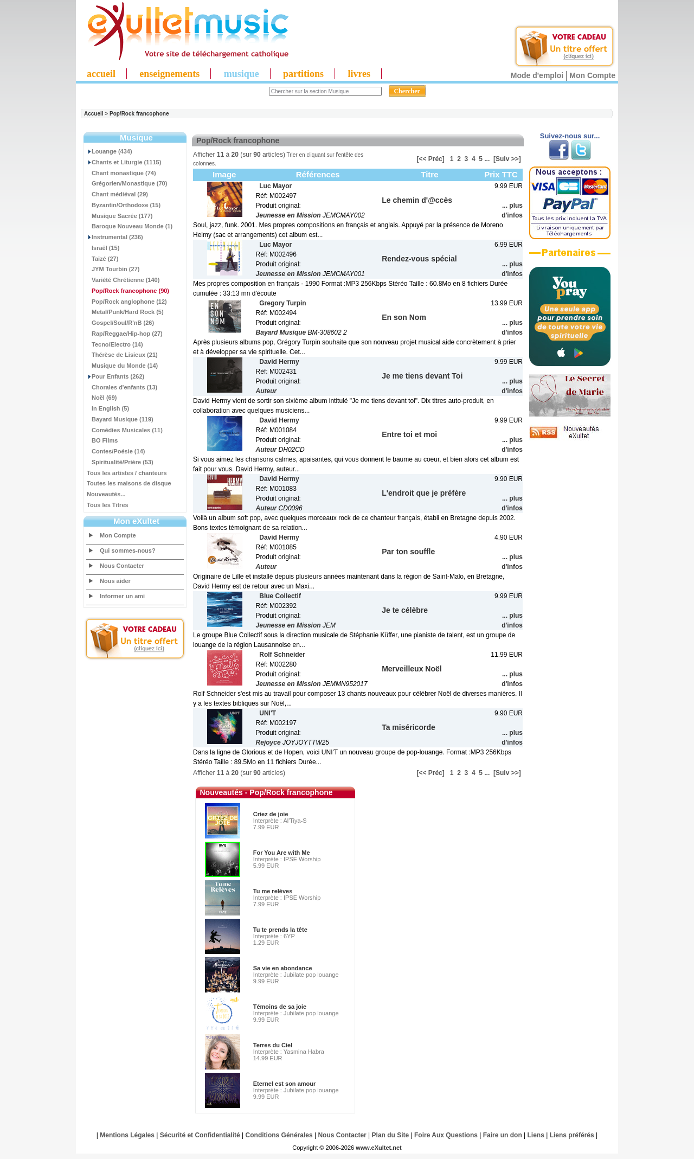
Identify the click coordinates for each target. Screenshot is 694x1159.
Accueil (94, 114)
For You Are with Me (281, 852)
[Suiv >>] (507, 159)
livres (359, 73)
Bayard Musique (281, 332)
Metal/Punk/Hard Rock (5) (125, 312)
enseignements (169, 73)
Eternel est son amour (284, 1083)
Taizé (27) (102, 258)
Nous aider (115, 581)
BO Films (102, 440)
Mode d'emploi (537, 75)
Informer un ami (122, 596)
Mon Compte (592, 75)
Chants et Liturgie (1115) (124, 162)
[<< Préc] (430, 159)
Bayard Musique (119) (120, 419)
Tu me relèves (273, 891)
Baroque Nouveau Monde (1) (129, 226)
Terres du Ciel (273, 1045)
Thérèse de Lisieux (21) (122, 354)
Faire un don (502, 1135)
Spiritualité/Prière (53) (120, 462)
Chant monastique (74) (121, 173)
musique (241, 73)
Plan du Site (390, 1135)
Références (318, 174)
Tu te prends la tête (280, 929)
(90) (128, 290)
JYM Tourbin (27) (113, 269)
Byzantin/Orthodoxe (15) (123, 205)
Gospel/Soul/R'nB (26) (120, 322)
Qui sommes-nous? (128, 550)
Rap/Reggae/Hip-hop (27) (125, 333)
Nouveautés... (106, 494)
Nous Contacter (122, 565)
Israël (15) (103, 248)
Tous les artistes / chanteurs (127, 473)
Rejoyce (268, 742)
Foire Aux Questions (446, 1135)
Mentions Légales (127, 1135)
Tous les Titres (107, 505)
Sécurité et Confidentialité (200, 1135)
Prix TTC (501, 174)
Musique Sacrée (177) (120, 216)
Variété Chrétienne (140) (123, 280)
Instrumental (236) (115, 237)
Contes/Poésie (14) (116, 451)
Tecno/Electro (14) (115, 344)
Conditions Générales (279, 1135)
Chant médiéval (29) (117, 194)
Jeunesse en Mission (288, 215)
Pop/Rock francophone (139, 114)
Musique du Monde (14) (122, 365)
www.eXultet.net (379, 1147)
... (487, 159)
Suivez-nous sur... (570, 136)
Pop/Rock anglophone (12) (127, 301)
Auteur (266, 391)
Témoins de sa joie (279, 1006)
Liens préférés (572, 1135)
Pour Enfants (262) (115, 376)
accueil (101, 73)
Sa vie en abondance (282, 968)
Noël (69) (102, 397)
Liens (536, 1135)
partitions (303, 73)
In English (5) (108, 408)
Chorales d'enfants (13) (122, 387)
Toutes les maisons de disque (129, 483)
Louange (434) (109, 151)
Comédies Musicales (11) (125, 430)
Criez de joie (270, 814)
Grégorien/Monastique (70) (127, 183)
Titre (429, 174)
